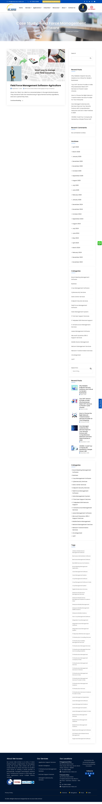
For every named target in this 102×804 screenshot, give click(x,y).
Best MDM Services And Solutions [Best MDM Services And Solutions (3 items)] (80, 563)
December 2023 (77, 257)
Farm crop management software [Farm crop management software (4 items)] (81, 616)
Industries (47, 8)
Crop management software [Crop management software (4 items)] (79, 578)
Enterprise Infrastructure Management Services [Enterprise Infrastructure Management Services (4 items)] (78, 593)
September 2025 (77, 176)
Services (27, 8)
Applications (37, 8)
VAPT (73, 359)
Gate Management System (79, 312)
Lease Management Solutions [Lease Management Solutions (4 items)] (80, 704)
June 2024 (75, 233)
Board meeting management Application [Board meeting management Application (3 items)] (79, 567)
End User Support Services (46, 774)
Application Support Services (47, 762)
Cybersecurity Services (78, 292)
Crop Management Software (80, 288)
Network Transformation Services (81, 351)
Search (73, 53)
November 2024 (77, 209)
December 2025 (77, 161)
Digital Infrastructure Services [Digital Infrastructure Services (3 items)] (79, 589)
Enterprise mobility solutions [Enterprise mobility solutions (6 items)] (79, 613)
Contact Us (71, 8)
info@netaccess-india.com (16, 1)
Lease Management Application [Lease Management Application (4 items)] (80, 697)
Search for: (74, 368)
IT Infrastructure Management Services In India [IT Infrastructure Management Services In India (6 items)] (80, 674)
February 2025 (77, 195)
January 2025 (76, 200)
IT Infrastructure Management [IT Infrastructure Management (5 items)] (80, 654)
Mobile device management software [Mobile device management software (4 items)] (79, 720)
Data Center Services (78, 297)
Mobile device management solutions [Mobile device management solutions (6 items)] (79, 725)
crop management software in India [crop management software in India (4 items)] (81, 582)
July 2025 (75, 185)
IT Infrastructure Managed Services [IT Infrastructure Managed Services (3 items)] (81, 646)
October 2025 (76, 171)
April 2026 (75, 147)
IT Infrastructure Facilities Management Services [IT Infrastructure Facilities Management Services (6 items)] (78, 641)
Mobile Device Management (80, 342)
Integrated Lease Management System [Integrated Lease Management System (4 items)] (80, 629)
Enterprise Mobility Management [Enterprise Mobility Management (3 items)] (80, 604)
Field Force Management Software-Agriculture (35, 85)
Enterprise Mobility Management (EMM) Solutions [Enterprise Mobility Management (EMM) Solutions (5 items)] (80, 608)
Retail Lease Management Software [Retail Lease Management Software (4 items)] (81, 730)
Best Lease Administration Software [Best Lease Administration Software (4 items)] (81, 556)
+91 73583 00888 (34, 1)
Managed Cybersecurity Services (46, 779)
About (64, 8)
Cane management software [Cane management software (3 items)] (79, 571)
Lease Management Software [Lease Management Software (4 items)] (80, 700)
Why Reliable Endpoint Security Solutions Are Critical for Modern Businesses (81, 78)
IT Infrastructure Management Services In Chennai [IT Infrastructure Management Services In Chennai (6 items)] (80, 669)
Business (74, 284)
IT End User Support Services (80, 316)
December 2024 (77, 204)
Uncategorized (76, 355)
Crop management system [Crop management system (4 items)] (79, 585)
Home (21, 8)
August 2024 (76, 224)
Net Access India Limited (34, 799)
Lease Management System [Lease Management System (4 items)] (79, 707)
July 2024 (75, 228)
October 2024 (76, 214)
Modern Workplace (44, 765)
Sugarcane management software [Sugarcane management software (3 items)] (81, 738)
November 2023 (77, 262)
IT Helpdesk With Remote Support (82, 320)
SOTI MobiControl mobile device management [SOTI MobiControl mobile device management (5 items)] (80, 734)
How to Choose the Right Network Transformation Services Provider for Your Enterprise (81, 97)
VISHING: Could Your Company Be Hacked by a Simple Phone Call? (85, 448)
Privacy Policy (9, 792)
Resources (56, 8)
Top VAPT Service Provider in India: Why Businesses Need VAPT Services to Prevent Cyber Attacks (85, 403)
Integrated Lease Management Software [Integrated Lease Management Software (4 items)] (80, 624)
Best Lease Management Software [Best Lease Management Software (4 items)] (81, 559)
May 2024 (75, 238)
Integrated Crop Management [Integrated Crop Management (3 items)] (80, 620)
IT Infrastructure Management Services (47, 770)
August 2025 (76, 180)
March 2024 (76, 248)
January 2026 (76, 156)
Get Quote (100, 403)
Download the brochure (51, 1)
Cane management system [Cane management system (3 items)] (79, 575)
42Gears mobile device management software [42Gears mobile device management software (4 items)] (78, 551)
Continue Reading (15, 100)
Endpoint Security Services (79, 301)
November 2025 (77, 166)
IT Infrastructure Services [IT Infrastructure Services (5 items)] (78, 688)
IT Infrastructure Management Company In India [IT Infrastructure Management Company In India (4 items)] (80, 658)
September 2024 (77, 219)
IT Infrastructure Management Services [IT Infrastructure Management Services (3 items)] (80, 663)
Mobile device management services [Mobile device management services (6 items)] (79, 715)
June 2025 (75, 190)
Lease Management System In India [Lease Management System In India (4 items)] (81, 711)
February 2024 (77, 252)
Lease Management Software (80, 331)
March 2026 (76, 152)
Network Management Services (81, 346)
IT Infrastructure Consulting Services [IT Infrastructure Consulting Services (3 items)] (81, 637)
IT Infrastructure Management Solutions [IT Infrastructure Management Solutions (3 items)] (80, 684)
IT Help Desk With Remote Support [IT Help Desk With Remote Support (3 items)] (81, 634)
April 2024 (75, 243)
